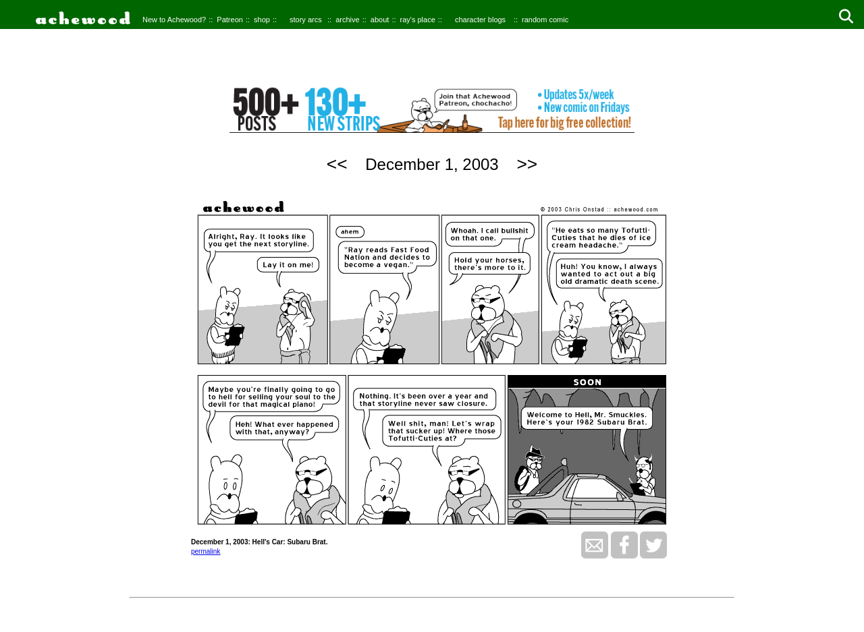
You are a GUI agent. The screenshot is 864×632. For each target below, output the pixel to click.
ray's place (417, 20)
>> (526, 164)
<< (337, 164)
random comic (545, 20)
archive (347, 20)
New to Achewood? (174, 20)
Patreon (230, 20)
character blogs (480, 20)
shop (262, 20)
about (380, 20)
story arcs (306, 20)
